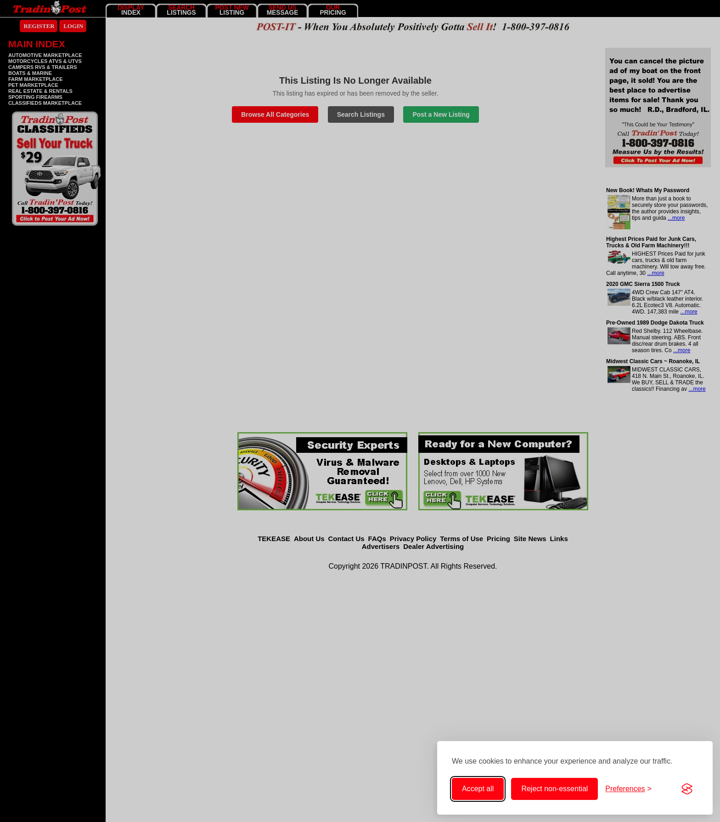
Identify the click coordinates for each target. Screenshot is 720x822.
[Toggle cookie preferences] (628, 789)
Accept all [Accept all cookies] (478, 789)
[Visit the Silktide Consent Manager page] (687, 789)
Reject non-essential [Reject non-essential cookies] (554, 789)
